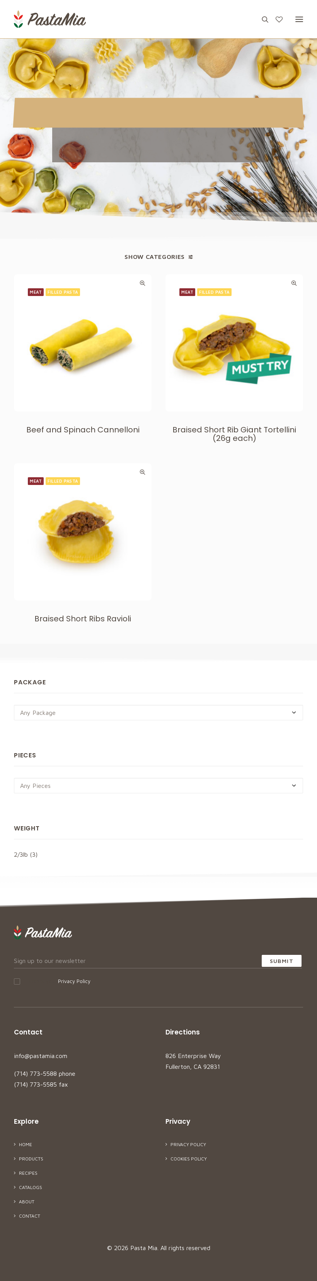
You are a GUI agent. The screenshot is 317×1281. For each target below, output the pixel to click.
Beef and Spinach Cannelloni (83, 429)
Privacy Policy (74, 981)
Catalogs (30, 1187)
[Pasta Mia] (50, 19)
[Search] (262, 19)
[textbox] (158, 712)
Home (25, 1144)
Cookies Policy (188, 1159)
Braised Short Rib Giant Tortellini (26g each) (234, 434)
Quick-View (142, 283)
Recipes (28, 1173)
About (26, 1201)
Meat (36, 291)
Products (31, 1159)
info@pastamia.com (40, 1055)
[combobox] (158, 712)
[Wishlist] (276, 19)
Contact (29, 1216)
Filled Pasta (63, 291)
